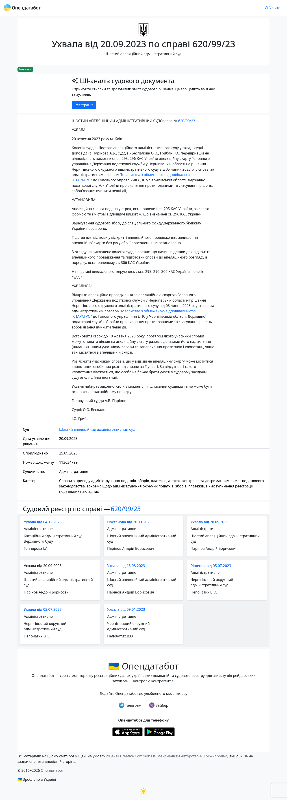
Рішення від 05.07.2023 (211, 565)
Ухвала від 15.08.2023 (126, 565)
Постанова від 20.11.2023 (129, 522)
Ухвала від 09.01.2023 (126, 609)
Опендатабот (52, 770)
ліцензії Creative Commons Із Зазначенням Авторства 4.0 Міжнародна (166, 756)
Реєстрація (84, 104)
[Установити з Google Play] (160, 731)
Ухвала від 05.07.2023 (43, 609)
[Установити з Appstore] (127, 731)
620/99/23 (186, 120)
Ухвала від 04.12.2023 (43, 522)
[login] (272, 8)
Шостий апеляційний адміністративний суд (97, 429)
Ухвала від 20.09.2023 (209, 522)
